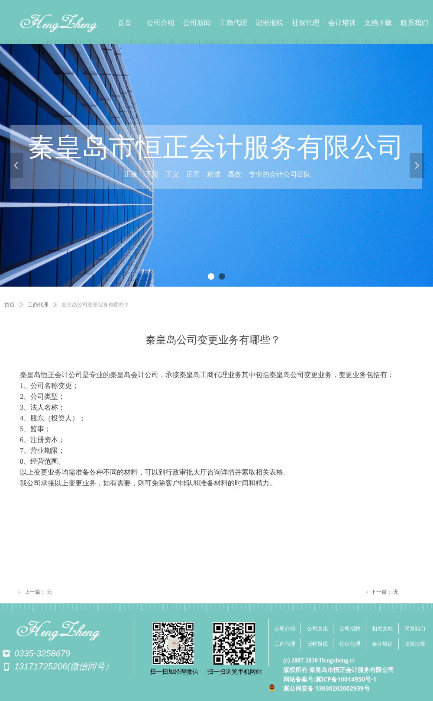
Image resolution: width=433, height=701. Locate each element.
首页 (9, 305)
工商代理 (38, 305)
